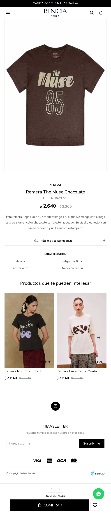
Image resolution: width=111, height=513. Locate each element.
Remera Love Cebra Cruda (77, 371)
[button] (98, 337)
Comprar (53, 505)
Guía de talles (55, 496)
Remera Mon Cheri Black (23, 371)
